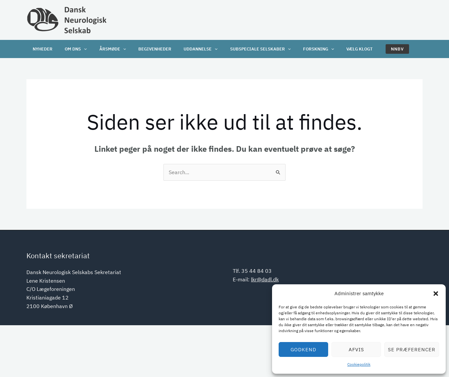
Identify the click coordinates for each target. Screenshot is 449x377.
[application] (80, 49)
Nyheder (41, 49)
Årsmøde (106, 49)
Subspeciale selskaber (246, 49)
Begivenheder (146, 49)
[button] (435, 293)
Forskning (302, 49)
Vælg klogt (341, 49)
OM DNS (72, 49)
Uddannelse (190, 49)
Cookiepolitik (358, 364)
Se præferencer (411, 349)
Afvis (356, 349)
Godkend (303, 349)
